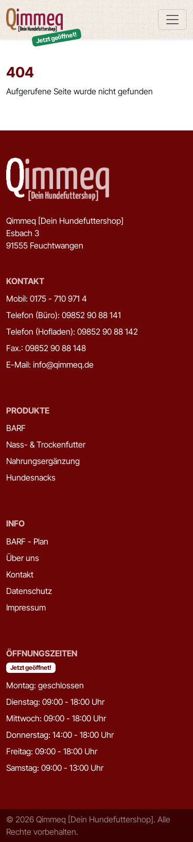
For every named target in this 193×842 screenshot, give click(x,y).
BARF (16, 428)
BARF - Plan (27, 541)
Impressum (26, 607)
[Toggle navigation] (172, 19)
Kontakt (19, 574)
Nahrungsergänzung (43, 461)
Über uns (22, 558)
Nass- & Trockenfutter (45, 444)
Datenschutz (29, 591)
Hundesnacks (31, 477)
